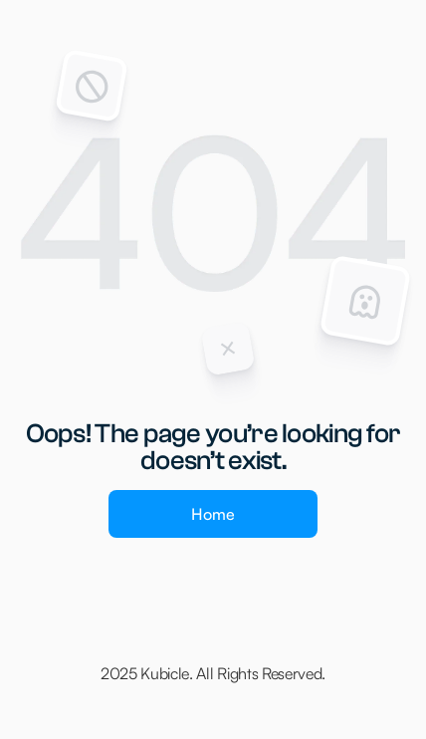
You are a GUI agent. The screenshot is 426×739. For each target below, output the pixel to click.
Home (213, 514)
